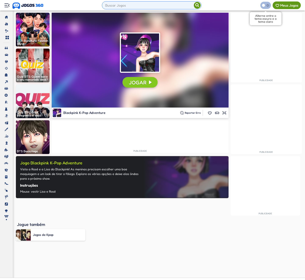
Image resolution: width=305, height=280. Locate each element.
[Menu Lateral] (7, 5)
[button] (210, 113)
